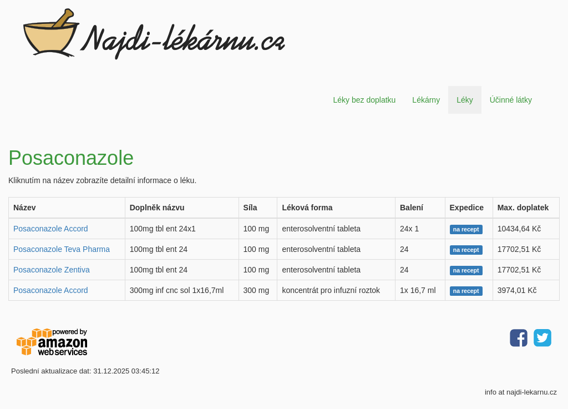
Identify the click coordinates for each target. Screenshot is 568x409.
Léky (465, 99)
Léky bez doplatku (364, 99)
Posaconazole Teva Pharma (61, 249)
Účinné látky (511, 99)
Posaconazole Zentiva (51, 269)
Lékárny (426, 99)
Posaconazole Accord (50, 228)
